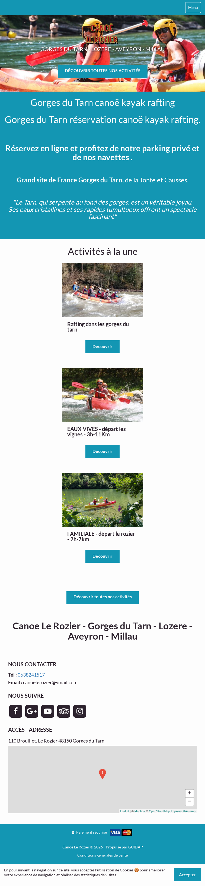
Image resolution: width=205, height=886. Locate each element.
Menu (193, 7)
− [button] (189, 802)
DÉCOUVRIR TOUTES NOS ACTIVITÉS (102, 70)
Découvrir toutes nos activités (102, 596)
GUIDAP (135, 847)
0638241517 (31, 675)
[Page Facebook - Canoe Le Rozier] (15, 711)
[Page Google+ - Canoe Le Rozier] (31, 711)
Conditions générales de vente (102, 855)
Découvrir (102, 346)
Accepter (187, 874)
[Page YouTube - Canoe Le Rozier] (47, 711)
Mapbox (139, 811)
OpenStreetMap (159, 811)
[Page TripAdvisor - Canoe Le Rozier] (63, 711)
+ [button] (189, 794)
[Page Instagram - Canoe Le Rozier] (79, 711)
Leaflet (124, 811)
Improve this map (183, 811)
